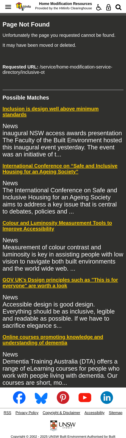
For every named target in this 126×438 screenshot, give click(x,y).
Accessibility (94, 413)
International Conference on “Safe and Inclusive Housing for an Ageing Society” (60, 168)
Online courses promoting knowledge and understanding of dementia (53, 340)
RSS (7, 413)
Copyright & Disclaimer (61, 413)
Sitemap (115, 413)
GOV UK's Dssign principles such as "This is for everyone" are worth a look (60, 282)
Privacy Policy (27, 413)
